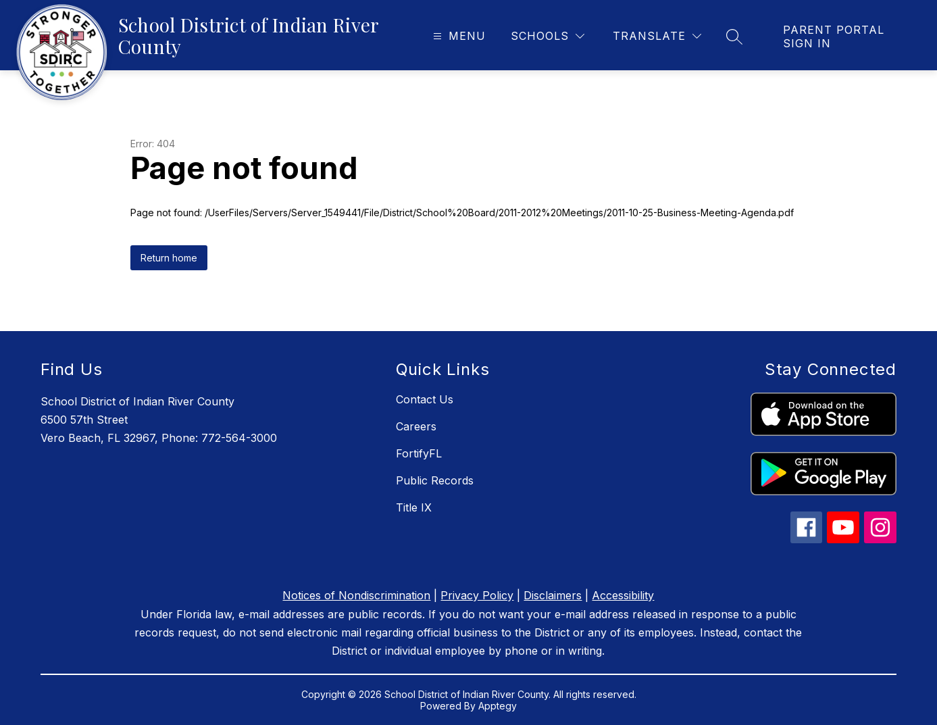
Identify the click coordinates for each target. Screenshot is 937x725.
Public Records (435, 480)
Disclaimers (553, 595)
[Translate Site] (657, 36)
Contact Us (424, 399)
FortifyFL (419, 453)
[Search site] (734, 36)
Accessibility (623, 595)
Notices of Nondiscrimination (356, 595)
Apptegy (497, 705)
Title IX (414, 507)
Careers (416, 426)
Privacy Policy (476, 595)
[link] (846, 36)
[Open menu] (458, 36)
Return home (169, 258)
